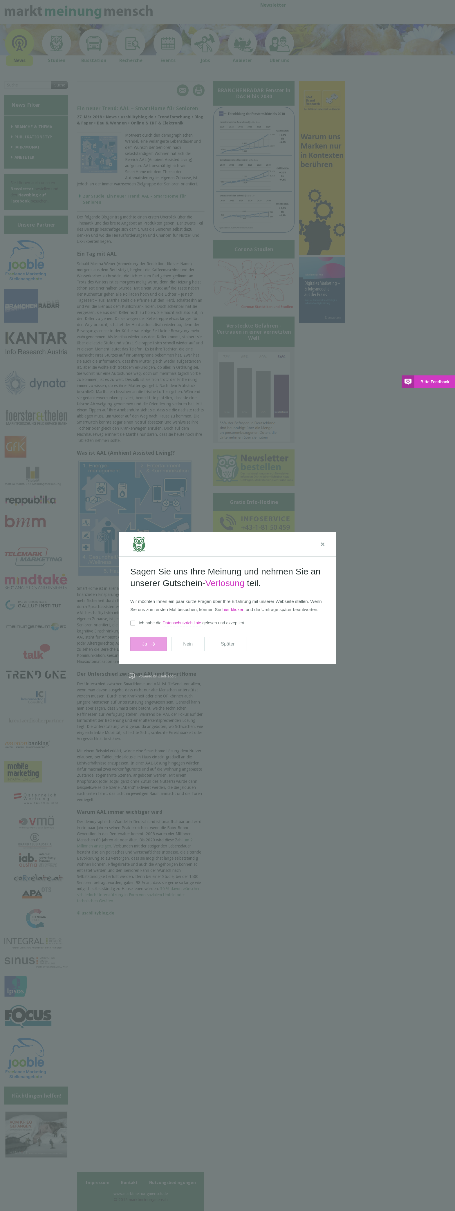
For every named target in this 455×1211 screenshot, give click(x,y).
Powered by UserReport (157, 676)
